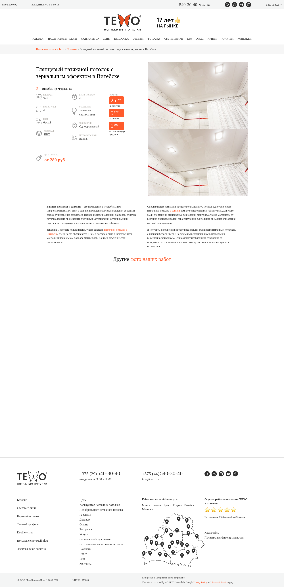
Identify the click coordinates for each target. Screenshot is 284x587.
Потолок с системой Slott (32, 540)
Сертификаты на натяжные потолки (101, 544)
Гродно (177, 505)
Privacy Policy (200, 582)
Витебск (189, 505)
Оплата (84, 524)
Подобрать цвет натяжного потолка (101, 509)
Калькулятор (90, 38)
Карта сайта (211, 532)
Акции (212, 38)
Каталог (38, 38)
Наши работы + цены (62, 38)
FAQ (189, 38)
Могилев (147, 509)
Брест (167, 505)
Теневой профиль (28, 524)
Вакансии (85, 549)
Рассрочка (121, 38)
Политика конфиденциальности (224, 537)
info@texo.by (9, 4)
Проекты (72, 49)
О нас (200, 38)
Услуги (84, 534)
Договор (85, 519)
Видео (83, 553)
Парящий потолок (28, 516)
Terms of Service (220, 582)
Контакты (244, 38)
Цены (106, 38)
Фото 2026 (153, 38)
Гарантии (227, 38)
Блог (82, 558)
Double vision (25, 532)
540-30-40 (188, 4)
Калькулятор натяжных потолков (100, 504)
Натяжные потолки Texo (50, 49)
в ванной (175, 210)
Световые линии (27, 507)
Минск (146, 505)
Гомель (157, 505)
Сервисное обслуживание (95, 539)
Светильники (173, 38)
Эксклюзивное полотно (31, 548)
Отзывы (138, 38)
